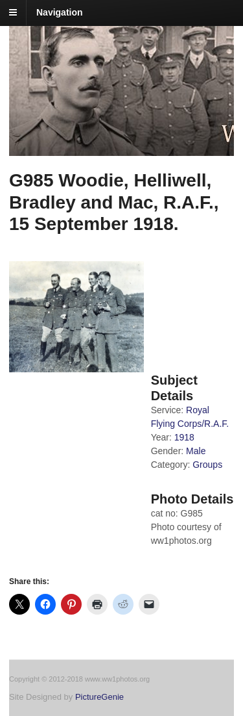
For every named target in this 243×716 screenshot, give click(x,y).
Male (195, 451)
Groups (207, 464)
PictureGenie (99, 697)
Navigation (59, 12)
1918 (184, 437)
